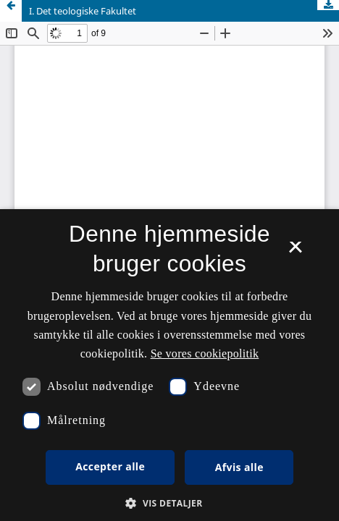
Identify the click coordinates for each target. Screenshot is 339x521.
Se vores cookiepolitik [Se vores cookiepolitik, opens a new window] (205, 353)
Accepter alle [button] (110, 466)
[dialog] (169, 365)
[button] (169, 503)
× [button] (295, 252)
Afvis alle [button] (239, 467)
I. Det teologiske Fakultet (82, 10)
